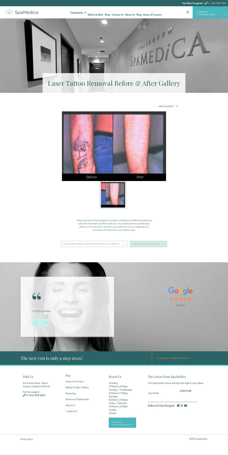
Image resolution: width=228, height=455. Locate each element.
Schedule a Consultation (114, 254)
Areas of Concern (74, 393)
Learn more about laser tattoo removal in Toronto (113, 244)
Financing (70, 404)
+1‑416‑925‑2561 (34, 406)
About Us (70, 416)
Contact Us (71, 422)
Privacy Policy (27, 450)
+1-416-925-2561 (216, 3)
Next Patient (166, 106)
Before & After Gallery (77, 398)
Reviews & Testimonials (77, 410)
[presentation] (36, 334)
